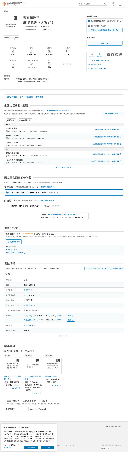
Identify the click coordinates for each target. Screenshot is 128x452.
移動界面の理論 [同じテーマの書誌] (51, 376)
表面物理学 (28, 290)
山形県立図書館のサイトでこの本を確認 (107, 144)
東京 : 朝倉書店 (29, 325)
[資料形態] (25, 120)
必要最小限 (31, 448)
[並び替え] (11, 120)
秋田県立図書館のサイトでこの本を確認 (107, 137)
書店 (21, 97)
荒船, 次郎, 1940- (30, 319)
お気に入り (92, 55)
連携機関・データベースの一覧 (58, 110)
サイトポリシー (71, 445)
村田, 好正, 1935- (30, 315)
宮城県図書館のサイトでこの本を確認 (108, 129)
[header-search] (93, 3)
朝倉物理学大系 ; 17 (31, 305)
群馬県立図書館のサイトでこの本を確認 (107, 154)
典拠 (70, 316)
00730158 (59, 315)
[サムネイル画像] (13, 366)
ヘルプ (113, 4)
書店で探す (105, 43)
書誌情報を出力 (94, 64)
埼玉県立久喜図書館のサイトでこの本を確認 (106, 161)
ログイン (122, 4)
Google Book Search (16, 252)
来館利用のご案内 (48, 187)
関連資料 (39, 97)
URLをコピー (100, 55)
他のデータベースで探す (97, 68)
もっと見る (16, 388)
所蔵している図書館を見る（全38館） (105, 30)
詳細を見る (7, 448)
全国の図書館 (12, 97)
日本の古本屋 (13, 249)
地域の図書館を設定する (114, 114)
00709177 (59, 319)
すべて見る (67, 63)
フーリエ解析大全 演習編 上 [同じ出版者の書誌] (33, 377)
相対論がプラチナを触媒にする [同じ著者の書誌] (12, 377)
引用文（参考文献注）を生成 (98, 61)
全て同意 (48, 448)
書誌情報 (29, 97)
